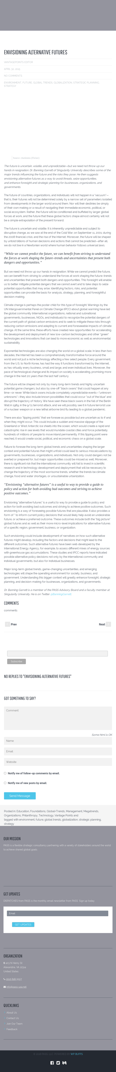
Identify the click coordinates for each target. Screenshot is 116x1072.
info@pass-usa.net (17, 987)
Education (23, 811)
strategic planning (86, 82)
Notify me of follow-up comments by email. (34, 773)
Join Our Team (15, 1023)
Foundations (38, 811)
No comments (13, 75)
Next (105, 624)
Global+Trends (56, 811)
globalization (63, 82)
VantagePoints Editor (18, 62)
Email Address (15, 649)
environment (12, 82)
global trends (43, 82)
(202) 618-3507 (14, 979)
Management (74, 811)
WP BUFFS (77, 1054)
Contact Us (13, 1018)
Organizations (12, 815)
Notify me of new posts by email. (27, 783)
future (27, 82)
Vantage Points (64, 815)
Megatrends (90, 811)
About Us (12, 1012)
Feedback (12, 1029)
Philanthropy (30, 815)
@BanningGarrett (60, 594)
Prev (11, 624)
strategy (10, 86)
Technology (46, 815)
